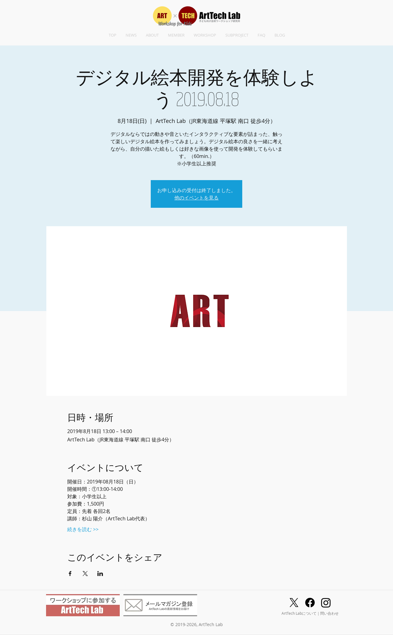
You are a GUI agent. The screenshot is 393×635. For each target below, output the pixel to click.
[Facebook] (310, 602)
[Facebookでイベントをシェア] (70, 573)
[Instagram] (326, 602)
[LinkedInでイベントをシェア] (100, 573)
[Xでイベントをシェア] (85, 573)
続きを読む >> (83, 529)
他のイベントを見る (196, 197)
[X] (294, 602)
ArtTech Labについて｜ (301, 613)
